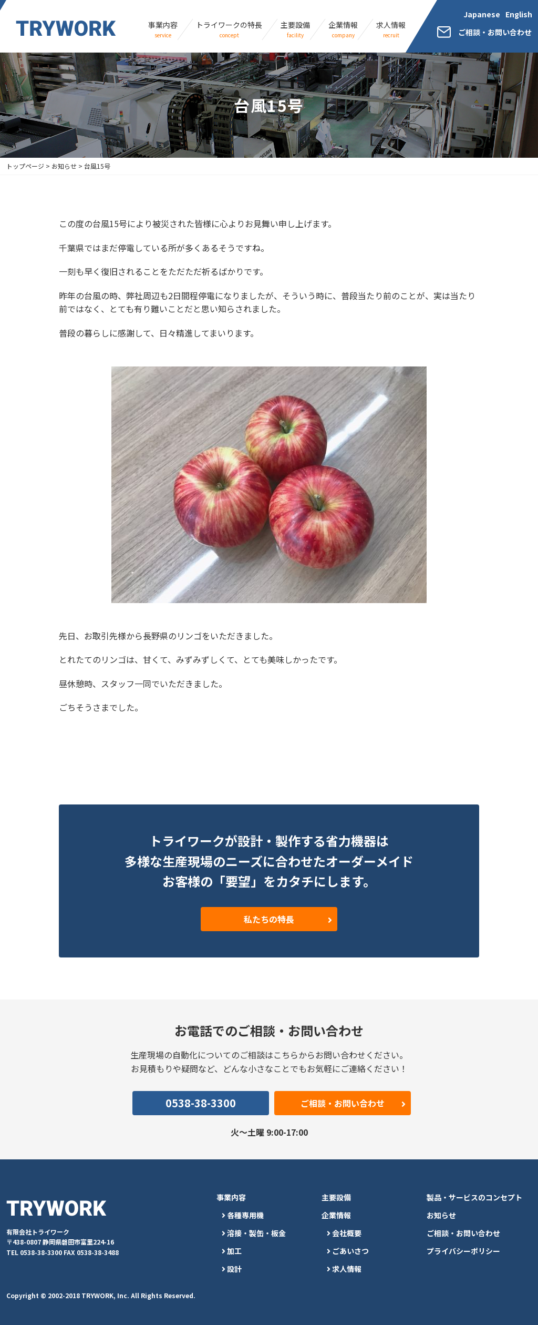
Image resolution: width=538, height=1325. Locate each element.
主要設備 (295, 29)
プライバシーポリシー (463, 1251)
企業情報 (343, 29)
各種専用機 (245, 1215)
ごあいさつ (350, 1251)
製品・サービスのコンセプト (474, 1197)
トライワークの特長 (229, 29)
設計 (234, 1268)
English (518, 14)
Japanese (481, 14)
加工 (234, 1251)
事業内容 (163, 29)
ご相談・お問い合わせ (463, 1233)
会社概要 (346, 1233)
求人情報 (391, 29)
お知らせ (441, 1215)
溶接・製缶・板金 (256, 1233)
